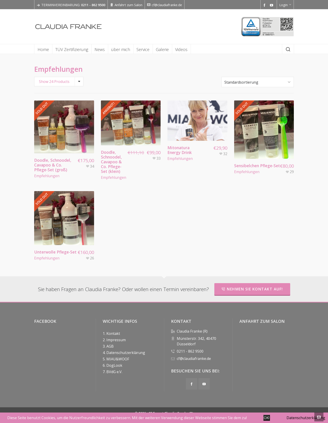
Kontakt (113, 332)
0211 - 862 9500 (190, 350)
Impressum (116, 338)
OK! (266, 417)
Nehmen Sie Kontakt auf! (252, 287)
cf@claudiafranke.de (164, 5)
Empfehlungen (46, 174)
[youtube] (272, 5)
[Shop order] (257, 81)
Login (285, 5)
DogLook (114, 364)
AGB (110, 345)
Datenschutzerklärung (125, 351)
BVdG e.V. (114, 370)
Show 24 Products (54, 81)
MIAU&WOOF (117, 357)
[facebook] (265, 5)
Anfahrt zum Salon (126, 5)
